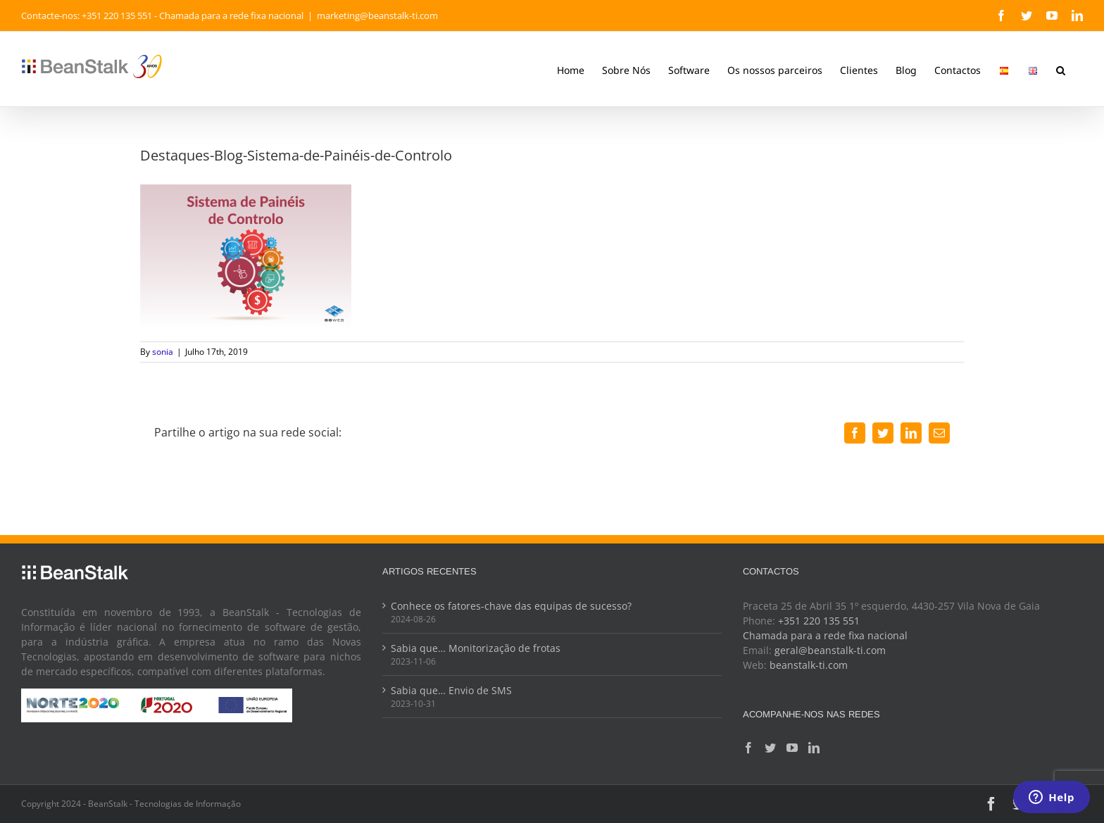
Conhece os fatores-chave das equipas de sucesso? (511, 605)
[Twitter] (770, 747)
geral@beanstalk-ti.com (830, 650)
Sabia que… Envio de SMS (451, 690)
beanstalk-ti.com (809, 665)
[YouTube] (792, 747)
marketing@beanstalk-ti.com (377, 15)
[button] (1060, 69)
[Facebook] (748, 747)
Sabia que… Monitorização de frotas (475, 648)
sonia (162, 352)
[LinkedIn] (814, 747)
